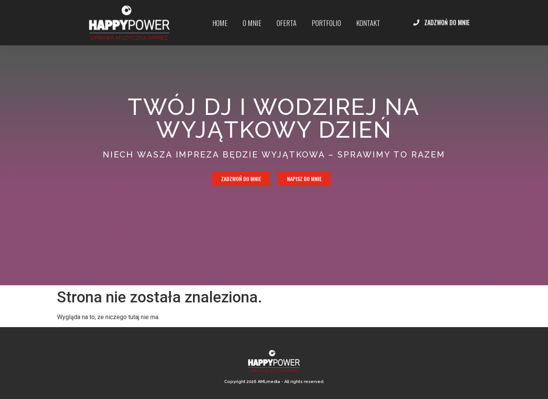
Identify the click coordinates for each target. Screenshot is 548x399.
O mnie (252, 19)
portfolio (326, 19)
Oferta (286, 19)
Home (220, 19)
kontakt (368, 19)
